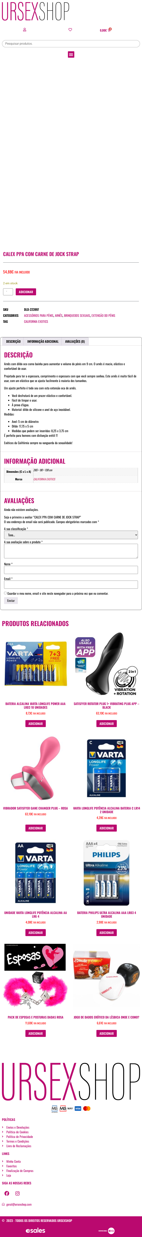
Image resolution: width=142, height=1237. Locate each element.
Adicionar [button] (36, 723)
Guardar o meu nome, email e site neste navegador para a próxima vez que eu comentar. (57, 593)
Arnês (58, 315)
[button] (71, 54)
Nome (8, 563)
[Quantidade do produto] (8, 291)
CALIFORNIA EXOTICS (36, 321)
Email (8, 578)
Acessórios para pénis (38, 315)
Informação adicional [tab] (43, 341)
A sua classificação (16, 528)
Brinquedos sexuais (77, 315)
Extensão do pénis (103, 315)
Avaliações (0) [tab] (75, 341)
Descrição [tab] (13, 341)
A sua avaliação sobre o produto (23, 541)
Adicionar (26, 292)
